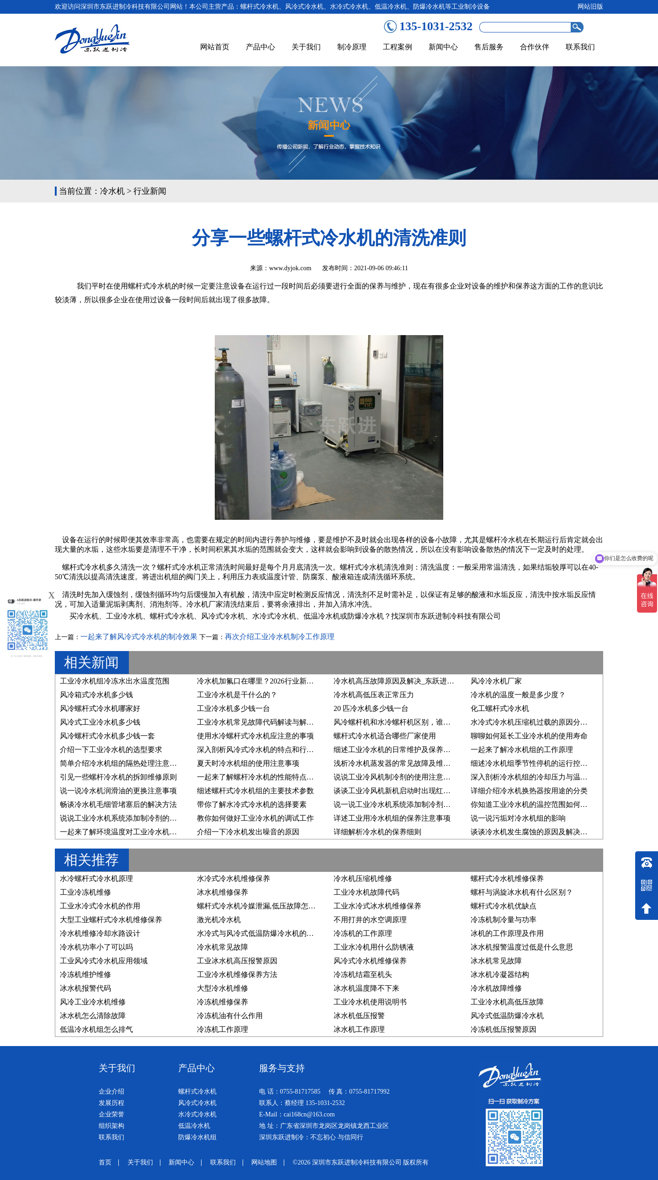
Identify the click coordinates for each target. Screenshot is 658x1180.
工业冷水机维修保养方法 (237, 974)
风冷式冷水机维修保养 (370, 961)
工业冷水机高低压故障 (507, 1002)
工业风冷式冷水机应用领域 (104, 961)
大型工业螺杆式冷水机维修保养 (111, 920)
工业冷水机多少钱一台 (233, 708)
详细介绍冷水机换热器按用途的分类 (529, 791)
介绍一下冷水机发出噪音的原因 (248, 832)
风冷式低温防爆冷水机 (507, 1016)
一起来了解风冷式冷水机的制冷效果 (138, 637)
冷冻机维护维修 (85, 974)
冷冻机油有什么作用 (230, 1016)
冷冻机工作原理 (222, 1029)
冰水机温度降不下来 (366, 988)
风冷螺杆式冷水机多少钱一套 (107, 736)
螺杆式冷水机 (172, 616)
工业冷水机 (124, 616)
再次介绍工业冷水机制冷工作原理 (279, 637)
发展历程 (111, 1103)
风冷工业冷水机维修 (93, 1002)
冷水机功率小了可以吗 (96, 947)
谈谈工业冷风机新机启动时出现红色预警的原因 (410, 791)
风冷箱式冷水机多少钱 (96, 695)
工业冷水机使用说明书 (370, 1002)
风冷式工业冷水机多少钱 (100, 722)
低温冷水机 (321, 616)
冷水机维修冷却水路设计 (100, 933)
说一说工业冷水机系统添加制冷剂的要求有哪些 (410, 804)
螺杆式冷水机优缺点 (503, 906)
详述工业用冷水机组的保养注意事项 (392, 818)
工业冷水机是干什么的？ (237, 695)
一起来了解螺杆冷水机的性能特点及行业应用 (270, 777)
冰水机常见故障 (496, 961)
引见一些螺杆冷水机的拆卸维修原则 (118, 777)
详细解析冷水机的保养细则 (377, 832)
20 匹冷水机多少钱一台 (371, 708)
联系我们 (580, 47)
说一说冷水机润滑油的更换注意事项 (118, 791)
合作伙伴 (534, 47)
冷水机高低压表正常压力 (374, 695)
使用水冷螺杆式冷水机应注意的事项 (255, 736)
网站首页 (214, 47)
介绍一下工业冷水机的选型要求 (111, 749)
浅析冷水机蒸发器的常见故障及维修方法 (399, 763)
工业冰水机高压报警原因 (237, 961)
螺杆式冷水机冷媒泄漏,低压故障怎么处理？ (267, 906)
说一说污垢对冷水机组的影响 (518, 818)
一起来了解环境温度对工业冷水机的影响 (125, 832)
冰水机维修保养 (222, 892)
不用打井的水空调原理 (370, 920)
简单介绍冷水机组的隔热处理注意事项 (122, 763)
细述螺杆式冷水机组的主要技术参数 (255, 791)
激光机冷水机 (219, 920)
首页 (105, 1162)
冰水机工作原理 (359, 1029)
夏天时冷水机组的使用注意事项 (248, 763)
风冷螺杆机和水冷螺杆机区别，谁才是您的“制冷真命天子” (428, 722)
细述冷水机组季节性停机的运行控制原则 (536, 763)
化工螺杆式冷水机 (500, 708)
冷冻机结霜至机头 (363, 974)
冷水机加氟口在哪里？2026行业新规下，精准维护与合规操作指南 (303, 681)
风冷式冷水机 (223, 616)
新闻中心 (443, 47)
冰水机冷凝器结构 (500, 974)
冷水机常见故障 (222, 947)
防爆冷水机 (365, 616)
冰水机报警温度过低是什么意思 (522, 947)
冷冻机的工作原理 (363, 933)
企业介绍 (111, 1091)
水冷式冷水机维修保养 (233, 878)
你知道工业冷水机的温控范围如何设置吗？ (540, 804)
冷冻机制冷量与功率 (503, 920)
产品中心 (260, 47)
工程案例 (397, 47)
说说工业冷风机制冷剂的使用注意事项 (396, 777)
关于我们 (306, 47)
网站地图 (264, 1162)
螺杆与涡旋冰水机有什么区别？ (522, 892)
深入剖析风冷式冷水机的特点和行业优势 (263, 749)
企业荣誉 (111, 1114)
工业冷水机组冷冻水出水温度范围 (115, 681)
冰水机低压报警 (359, 1016)
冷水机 (112, 191)
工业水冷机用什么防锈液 (374, 947)
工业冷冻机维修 (85, 892)
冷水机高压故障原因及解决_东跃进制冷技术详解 (412, 681)
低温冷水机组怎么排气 (96, 1029)
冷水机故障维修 (496, 988)
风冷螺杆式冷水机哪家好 (100, 708)
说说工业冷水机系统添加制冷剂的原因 (122, 818)
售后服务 (489, 47)
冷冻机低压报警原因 (503, 1029)
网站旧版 (590, 6)
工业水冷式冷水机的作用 (100, 906)
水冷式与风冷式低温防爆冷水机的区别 (259, 933)
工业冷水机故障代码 (366, 892)
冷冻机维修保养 (222, 1002)
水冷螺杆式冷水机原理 (96, 878)
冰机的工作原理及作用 (507, 933)
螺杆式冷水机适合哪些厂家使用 (385, 736)
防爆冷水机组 (197, 1137)
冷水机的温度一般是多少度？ (518, 695)
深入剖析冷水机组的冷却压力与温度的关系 (540, 777)
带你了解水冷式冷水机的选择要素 (252, 804)
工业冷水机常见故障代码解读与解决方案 (263, 722)
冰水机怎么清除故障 (93, 1016)
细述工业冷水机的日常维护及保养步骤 (396, 749)
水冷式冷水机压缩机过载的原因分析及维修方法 (547, 722)
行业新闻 (149, 191)
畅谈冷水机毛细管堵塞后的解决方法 (118, 804)
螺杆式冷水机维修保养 (507, 878)
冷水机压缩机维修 (363, 878)
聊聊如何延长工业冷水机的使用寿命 (529, 736)
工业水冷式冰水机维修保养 (377, 906)
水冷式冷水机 (274, 616)
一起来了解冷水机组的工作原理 (522, 749)
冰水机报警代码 (85, 988)
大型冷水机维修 (222, 988)
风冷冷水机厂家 (496, 681)
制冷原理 (351, 47)
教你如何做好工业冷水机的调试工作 (255, 818)
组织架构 (111, 1125)
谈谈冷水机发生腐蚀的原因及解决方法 (533, 832)
